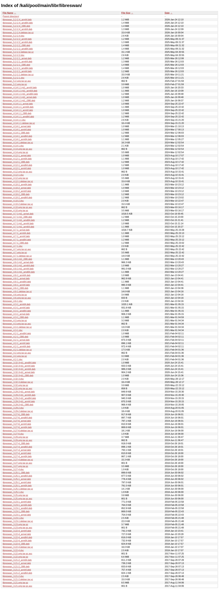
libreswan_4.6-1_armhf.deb (16, 285)
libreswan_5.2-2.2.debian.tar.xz (18, 52)
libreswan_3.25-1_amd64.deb (17, 476)
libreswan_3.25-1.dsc (13, 492)
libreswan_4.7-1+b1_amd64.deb (19, 220)
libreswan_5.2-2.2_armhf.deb (17, 39)
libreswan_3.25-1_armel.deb (17, 479)
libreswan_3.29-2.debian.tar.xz (18, 411)
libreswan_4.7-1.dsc (12, 246)
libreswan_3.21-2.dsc (13, 576)
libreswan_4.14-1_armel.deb (17, 126)
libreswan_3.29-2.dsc (13, 408)
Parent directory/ (11, 16)
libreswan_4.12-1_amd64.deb (17, 165)
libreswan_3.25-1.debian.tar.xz (18, 489)
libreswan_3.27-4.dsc (13, 469)
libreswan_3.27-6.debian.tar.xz (18, 430)
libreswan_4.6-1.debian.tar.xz (17, 291)
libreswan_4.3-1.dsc (12, 330)
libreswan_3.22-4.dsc (13, 550)
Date (167, 13)
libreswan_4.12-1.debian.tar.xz (18, 181)
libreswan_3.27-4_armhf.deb (17, 453)
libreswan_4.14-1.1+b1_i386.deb (19, 100)
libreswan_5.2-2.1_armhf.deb (17, 71)
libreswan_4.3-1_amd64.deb (17, 311)
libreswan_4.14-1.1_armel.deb (18, 104)
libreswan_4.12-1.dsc (13, 175)
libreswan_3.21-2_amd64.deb (17, 573)
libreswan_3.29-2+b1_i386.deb (18, 405)
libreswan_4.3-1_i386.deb (15, 317)
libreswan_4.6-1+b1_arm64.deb (18, 265)
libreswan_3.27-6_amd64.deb (17, 417)
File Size (125, 13)
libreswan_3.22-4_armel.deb (17, 534)
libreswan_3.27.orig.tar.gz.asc (17, 463)
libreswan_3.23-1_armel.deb (17, 515)
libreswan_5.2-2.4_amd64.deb (18, 23)
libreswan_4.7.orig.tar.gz (15, 252)
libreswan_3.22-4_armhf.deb (17, 531)
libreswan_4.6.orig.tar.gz (15, 295)
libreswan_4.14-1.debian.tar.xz (18, 142)
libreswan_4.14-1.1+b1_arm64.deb (20, 91)
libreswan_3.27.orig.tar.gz (15, 466)
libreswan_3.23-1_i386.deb (16, 511)
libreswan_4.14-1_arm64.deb (17, 139)
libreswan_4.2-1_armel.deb (16, 340)
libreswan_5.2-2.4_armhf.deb (17, 19)
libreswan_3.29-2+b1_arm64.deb (19, 395)
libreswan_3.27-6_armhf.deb (17, 424)
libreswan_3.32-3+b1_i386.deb (18, 375)
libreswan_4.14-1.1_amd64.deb (18, 116)
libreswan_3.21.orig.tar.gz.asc (17, 586)
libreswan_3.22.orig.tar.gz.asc (17, 553)
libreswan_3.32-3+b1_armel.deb (19, 372)
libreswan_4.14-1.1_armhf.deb (18, 110)
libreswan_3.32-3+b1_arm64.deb (19, 369)
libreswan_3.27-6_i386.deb (16, 414)
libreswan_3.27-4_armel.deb (17, 450)
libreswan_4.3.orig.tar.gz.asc (17, 324)
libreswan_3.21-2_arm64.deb (17, 560)
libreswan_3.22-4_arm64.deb (17, 540)
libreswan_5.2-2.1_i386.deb (16, 65)
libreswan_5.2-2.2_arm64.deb (17, 42)
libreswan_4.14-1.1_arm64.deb (18, 107)
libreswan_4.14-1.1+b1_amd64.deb (20, 94)
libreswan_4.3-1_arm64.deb (16, 304)
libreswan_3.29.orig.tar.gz (15, 437)
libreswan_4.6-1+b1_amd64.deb (19, 272)
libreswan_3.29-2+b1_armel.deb (19, 392)
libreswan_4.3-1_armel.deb (16, 314)
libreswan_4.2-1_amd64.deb (17, 333)
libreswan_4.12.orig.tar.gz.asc (17, 172)
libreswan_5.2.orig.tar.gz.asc (17, 81)
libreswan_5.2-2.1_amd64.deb (18, 68)
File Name (8, 13)
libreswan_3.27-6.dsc (13, 434)
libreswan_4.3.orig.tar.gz (15, 320)
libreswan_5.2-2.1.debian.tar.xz (18, 74)
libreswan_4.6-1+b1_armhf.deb (18, 269)
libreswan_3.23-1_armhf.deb (17, 502)
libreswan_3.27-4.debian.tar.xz (18, 459)
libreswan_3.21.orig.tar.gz (15, 582)
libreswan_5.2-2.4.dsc (13, 36)
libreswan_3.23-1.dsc (13, 518)
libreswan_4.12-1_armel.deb (17, 155)
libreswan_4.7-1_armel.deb (16, 230)
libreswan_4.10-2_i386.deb (16, 194)
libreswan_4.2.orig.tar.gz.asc (17, 353)
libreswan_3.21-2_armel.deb (17, 563)
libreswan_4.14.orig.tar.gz (15, 152)
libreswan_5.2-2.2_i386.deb (16, 45)
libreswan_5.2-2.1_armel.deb (17, 58)
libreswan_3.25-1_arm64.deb (17, 485)
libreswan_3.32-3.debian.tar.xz (18, 382)
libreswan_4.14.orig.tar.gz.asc (17, 149)
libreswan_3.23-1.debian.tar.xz (18, 521)
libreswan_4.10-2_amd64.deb (17, 197)
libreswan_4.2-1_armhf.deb (16, 343)
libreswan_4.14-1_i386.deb (16, 133)
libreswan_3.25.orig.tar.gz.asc (17, 498)
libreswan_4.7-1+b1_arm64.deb (18, 227)
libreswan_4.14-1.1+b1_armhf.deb (20, 87)
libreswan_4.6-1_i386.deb (15, 288)
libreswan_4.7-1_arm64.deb (16, 233)
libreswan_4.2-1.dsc (12, 359)
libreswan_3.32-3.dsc (13, 379)
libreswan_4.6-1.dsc (12, 301)
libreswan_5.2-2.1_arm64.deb (17, 61)
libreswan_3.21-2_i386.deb (16, 566)
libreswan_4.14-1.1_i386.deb (17, 113)
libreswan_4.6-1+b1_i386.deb (17, 259)
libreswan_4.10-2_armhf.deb (17, 191)
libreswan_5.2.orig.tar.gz (15, 84)
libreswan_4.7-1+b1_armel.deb (18, 214)
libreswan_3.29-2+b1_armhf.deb (19, 401)
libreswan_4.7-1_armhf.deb (16, 236)
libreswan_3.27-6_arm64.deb (17, 427)
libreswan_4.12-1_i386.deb (16, 162)
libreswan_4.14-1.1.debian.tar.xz (19, 123)
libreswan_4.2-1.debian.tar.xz (17, 350)
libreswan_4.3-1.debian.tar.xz (17, 327)
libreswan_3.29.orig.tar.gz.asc (17, 440)
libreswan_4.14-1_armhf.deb (17, 129)
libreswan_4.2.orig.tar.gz (15, 356)
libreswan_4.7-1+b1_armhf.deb (18, 223)
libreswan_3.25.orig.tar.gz (15, 495)
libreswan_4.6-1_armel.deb (16, 278)
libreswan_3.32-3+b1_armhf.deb (19, 366)
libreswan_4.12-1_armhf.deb (17, 168)
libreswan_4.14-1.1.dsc (14, 120)
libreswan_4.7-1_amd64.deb (17, 240)
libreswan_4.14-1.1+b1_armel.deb (19, 97)
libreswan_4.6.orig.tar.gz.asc (17, 298)
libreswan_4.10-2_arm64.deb (17, 184)
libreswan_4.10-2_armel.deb (17, 188)
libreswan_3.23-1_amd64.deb (17, 508)
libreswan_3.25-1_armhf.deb (17, 482)
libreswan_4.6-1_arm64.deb (16, 275)
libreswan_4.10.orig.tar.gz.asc (17, 207)
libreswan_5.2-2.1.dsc (13, 78)
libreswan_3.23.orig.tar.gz (15, 524)
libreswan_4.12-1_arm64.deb (17, 159)
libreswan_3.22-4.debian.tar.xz (18, 547)
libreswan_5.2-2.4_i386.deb (16, 26)
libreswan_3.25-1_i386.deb (16, 472)
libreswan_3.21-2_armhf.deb (17, 570)
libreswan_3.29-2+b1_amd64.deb (19, 398)
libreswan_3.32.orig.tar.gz (15, 385)
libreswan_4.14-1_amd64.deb (17, 136)
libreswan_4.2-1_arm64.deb (16, 346)
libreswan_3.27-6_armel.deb (17, 421)
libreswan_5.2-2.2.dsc (13, 55)
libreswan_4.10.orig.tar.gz (15, 210)
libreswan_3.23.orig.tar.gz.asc (17, 527)
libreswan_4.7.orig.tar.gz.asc (17, 249)
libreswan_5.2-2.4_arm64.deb (17, 29)
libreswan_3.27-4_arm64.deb (17, 456)
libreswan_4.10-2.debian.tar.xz (18, 204)
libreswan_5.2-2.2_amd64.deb (18, 49)
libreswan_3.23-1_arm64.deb (17, 505)
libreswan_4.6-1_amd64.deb (17, 282)
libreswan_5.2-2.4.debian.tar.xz (18, 32)
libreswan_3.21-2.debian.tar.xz (18, 579)
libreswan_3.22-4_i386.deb (16, 544)
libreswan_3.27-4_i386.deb (16, 443)
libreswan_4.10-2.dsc (13, 201)
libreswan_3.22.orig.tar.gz (15, 557)
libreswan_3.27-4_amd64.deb (17, 447)
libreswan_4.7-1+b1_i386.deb (17, 217)
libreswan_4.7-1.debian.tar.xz (17, 256)
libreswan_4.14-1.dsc (13, 146)
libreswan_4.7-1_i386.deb (15, 243)
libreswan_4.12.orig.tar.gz (15, 178)
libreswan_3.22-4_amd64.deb (17, 537)
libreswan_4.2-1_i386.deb (15, 337)
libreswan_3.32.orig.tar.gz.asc (17, 388)
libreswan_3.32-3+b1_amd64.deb (19, 362)
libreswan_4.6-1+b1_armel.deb (18, 262)
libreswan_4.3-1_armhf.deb (16, 308)
